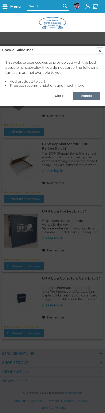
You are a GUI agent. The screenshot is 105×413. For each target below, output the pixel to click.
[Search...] (48, 6)
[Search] (65, 6)
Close (59, 96)
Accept (86, 96)
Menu (12, 5)
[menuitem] (11, 6)
